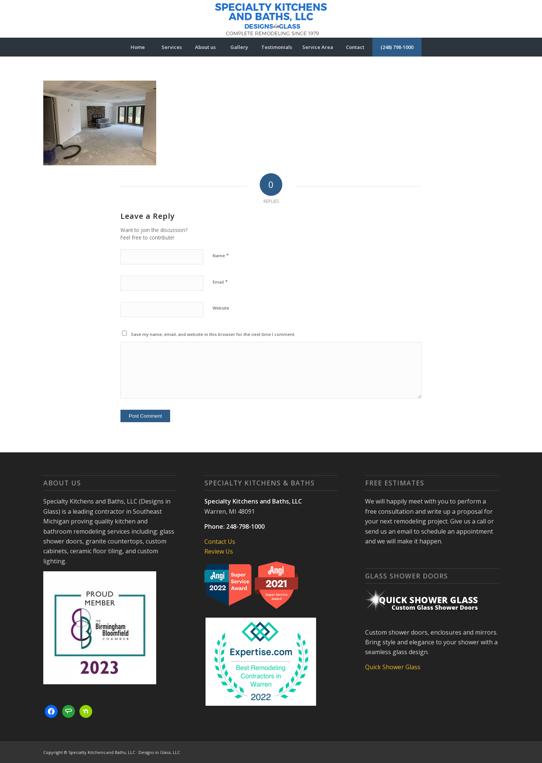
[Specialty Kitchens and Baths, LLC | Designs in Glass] (271, 19)
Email (220, 281)
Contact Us (219, 541)
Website (221, 308)
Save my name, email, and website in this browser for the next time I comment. (213, 334)
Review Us (218, 551)
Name (221, 255)
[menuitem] (137, 47)
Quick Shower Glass (392, 667)
